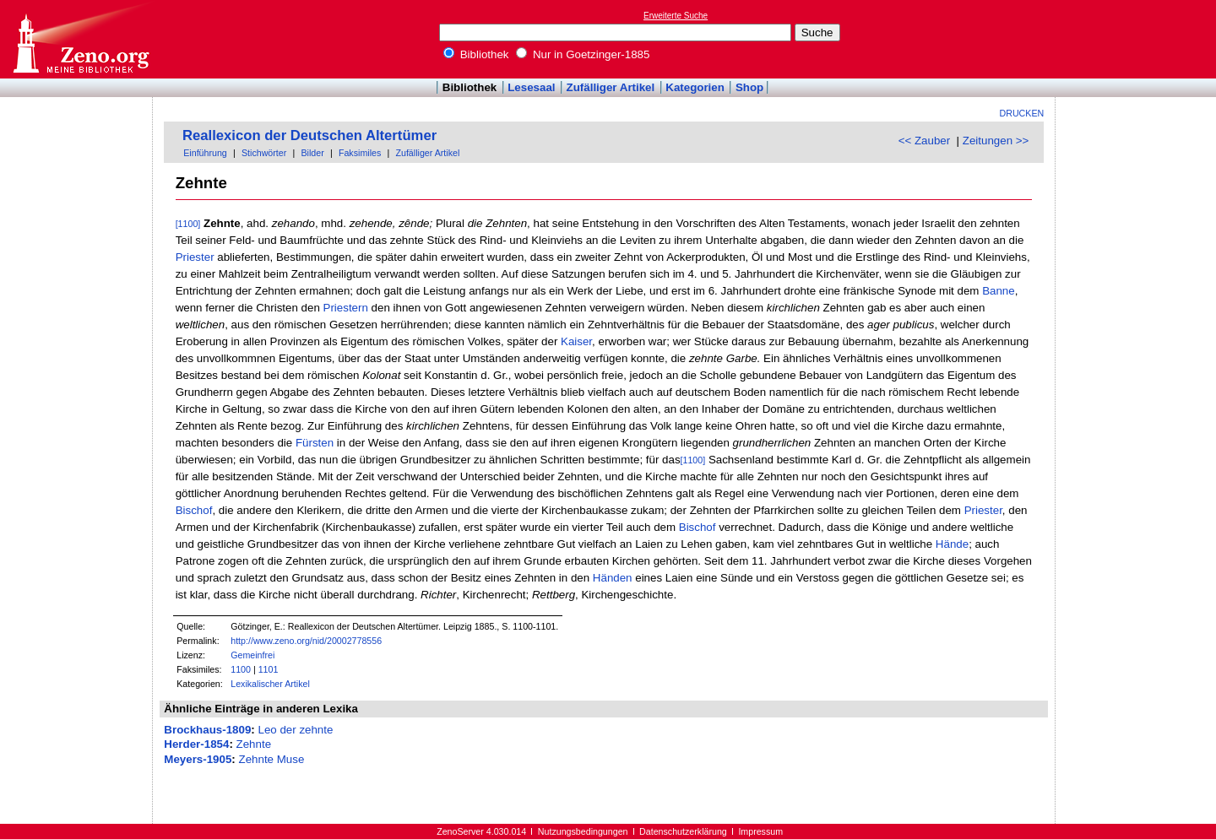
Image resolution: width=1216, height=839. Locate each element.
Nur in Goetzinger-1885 (582, 54)
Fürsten (315, 442)
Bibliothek (476, 54)
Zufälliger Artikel (611, 87)
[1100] (188, 224)
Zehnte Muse (272, 759)
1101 (268, 669)
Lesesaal (531, 87)
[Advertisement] (1138, 39)
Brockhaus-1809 (207, 729)
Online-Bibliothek (80, 39)
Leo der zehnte (295, 729)
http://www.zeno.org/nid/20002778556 (306, 641)
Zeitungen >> (996, 140)
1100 (241, 669)
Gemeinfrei (252, 655)
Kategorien (695, 87)
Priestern (345, 307)
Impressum (760, 831)
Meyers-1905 (197, 759)
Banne (998, 290)
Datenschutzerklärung (683, 831)
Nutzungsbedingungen (583, 831)
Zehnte (254, 744)
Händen (612, 577)
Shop (749, 87)
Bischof (194, 510)
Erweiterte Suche (675, 15)
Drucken (1022, 113)
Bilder (312, 153)
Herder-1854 (196, 744)
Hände (952, 544)
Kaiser (576, 341)
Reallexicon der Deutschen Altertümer (309, 135)
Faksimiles (360, 153)
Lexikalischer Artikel (270, 684)
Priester (195, 257)
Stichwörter (264, 153)
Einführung (205, 153)
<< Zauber (924, 140)
